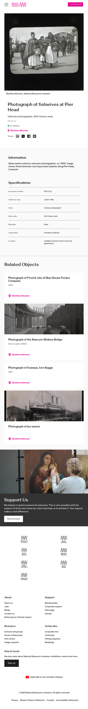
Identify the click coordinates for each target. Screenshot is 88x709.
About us (8, 603)
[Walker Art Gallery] (24, 564)
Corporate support (53, 607)
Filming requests (52, 639)
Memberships (51, 603)
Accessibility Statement (67, 700)
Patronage (49, 610)
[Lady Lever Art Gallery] (24, 576)
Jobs (6, 607)
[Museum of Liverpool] (24, 539)
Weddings (49, 642)
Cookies (50, 700)
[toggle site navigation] (6, 5)
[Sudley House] (64, 564)
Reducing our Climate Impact (17, 617)
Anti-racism (9, 639)
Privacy (14, 700)
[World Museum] (64, 539)
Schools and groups (13, 632)
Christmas (49, 635)
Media (7, 610)
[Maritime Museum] (64, 551)
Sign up (11, 663)
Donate (48, 614)
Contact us (9, 614)
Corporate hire (51, 632)
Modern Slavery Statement (32, 700)
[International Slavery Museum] (24, 551)
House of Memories (13, 635)
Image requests (11, 642)
